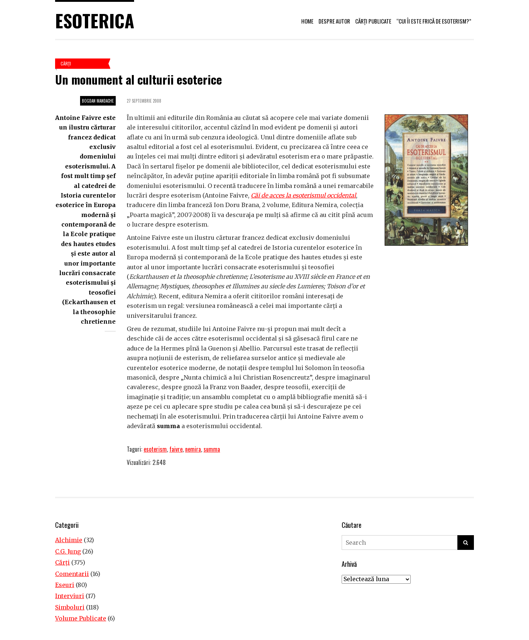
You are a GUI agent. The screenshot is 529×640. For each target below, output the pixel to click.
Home (307, 21)
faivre (176, 449)
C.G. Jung (68, 551)
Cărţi (66, 63)
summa (212, 449)
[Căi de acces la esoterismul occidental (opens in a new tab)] (291, 195)
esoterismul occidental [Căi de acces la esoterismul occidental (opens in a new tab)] (324, 195)
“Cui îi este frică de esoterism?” (433, 21)
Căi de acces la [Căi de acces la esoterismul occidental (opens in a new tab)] (271, 195)
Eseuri (64, 585)
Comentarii (72, 573)
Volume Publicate (80, 618)
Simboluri (69, 607)
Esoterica (94, 20)
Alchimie (68, 540)
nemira (193, 449)
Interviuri (69, 596)
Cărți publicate (373, 21)
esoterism (155, 449)
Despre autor (334, 21)
